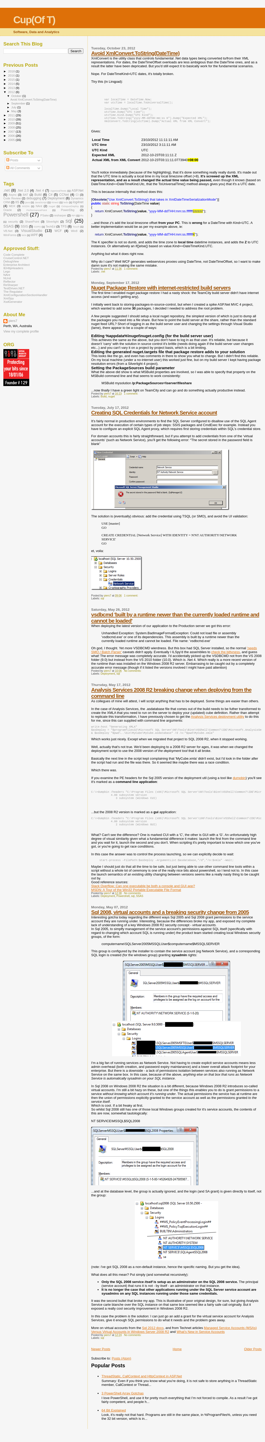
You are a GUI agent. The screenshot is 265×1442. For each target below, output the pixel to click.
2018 (12, 71)
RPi (73, 215)
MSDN (26, 206)
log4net (78, 202)
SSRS (37, 226)
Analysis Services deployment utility (217, 721)
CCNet (64, 195)
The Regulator (13, 291)
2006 (12, 135)
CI (77, 194)
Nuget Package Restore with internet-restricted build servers (161, 292)
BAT (25, 194)
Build (104, 400)
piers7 (13, 321)
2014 (12, 83)
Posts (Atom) (121, 1368)
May (14, 111)
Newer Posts (100, 1358)
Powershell (123, 905)
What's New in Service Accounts (200, 1341)
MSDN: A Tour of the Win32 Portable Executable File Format (136, 899)
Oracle (7, 210)
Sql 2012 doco (153, 1337)
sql (102, 602)
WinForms (10, 235)
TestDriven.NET (14, 288)
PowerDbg (68, 210)
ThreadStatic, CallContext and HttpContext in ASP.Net (141, 1385)
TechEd (50, 226)
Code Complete (13, 254)
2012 (12, 92)
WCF (58, 231)
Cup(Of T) (34, 19)
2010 (12, 119)
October (17, 95)
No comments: (133, 675)
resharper (60, 215)
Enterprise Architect (16, 264)
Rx (81, 215)
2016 (12, 75)
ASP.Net (78, 190)
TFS (64, 226)
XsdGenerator (12, 301)
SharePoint (32, 221)
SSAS (139, 905)
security (13, 221)
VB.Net (7, 230)
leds (65, 202)
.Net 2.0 (23, 190)
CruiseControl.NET (16, 258)
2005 (12, 139)
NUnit (7, 278)
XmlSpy (8, 298)
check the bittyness (225, 656)
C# (50, 195)
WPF (34, 235)
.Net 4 (39, 190)
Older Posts (253, 1358)
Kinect (54, 202)
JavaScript (41, 202)
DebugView (11, 261)
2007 (12, 131)
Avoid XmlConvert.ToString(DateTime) (135, 53)
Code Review (12, 198)
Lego (6, 271)
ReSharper (10, 284)
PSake (44, 215)
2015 (12, 79)
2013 (12, 87)
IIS (17, 202)
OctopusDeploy (70, 206)
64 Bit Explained (113, 1420)
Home (177, 1358)
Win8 (74, 230)
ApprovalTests (58, 190)
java (27, 202)
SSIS (24, 226)
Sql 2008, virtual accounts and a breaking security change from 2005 (170, 921)
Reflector (9, 281)
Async (13, 194)
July (14, 107)
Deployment (108, 677)
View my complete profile (21, 331)
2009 (12, 123)
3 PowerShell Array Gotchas (122, 1403)
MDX (12, 206)
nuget (111, 400)
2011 (12, 115)
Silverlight (52, 221)
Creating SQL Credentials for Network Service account (154, 417)
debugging (33, 198)
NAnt (39, 206)
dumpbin (239, 784)
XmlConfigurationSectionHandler (25, 295)
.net (103, 275)
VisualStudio (31, 231)
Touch (76, 226)
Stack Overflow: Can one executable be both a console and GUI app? (143, 895)
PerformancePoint (36, 210)
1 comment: (131, 272)
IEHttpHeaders (13, 268)
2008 (12, 127)
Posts (12, 160)
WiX (23, 235)
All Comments (18, 168)
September (18, 103)
